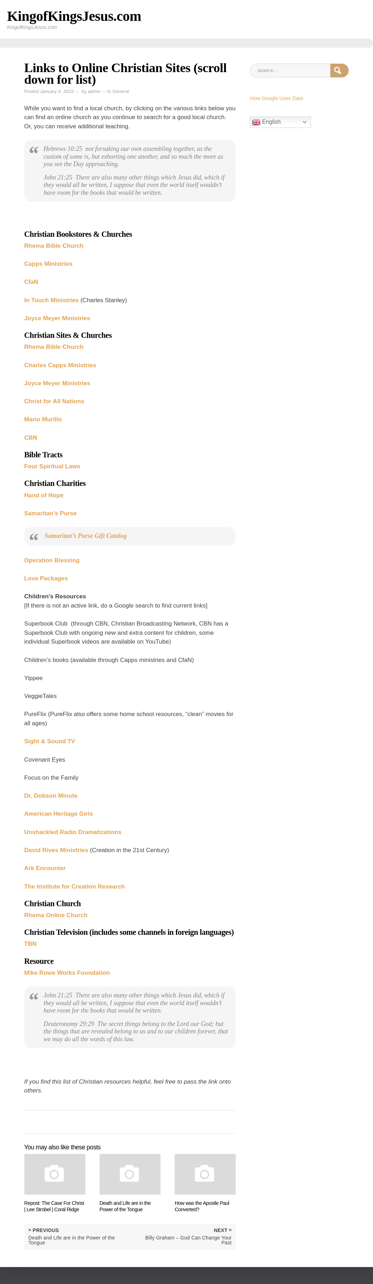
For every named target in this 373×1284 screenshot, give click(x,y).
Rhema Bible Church (54, 245)
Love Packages (46, 578)
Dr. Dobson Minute (51, 795)
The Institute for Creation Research (74, 886)
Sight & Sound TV (49, 741)
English (266, 122)
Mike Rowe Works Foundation (67, 972)
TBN (30, 943)
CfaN (31, 282)
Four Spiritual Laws (52, 466)
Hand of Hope (44, 495)
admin (94, 91)
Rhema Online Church (56, 915)
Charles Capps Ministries (60, 365)
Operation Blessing (52, 560)
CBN (30, 437)
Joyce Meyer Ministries (57, 318)
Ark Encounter (45, 868)
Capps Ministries (48, 263)
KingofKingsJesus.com (74, 16)
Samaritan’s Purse (50, 513)
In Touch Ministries (51, 300)
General (121, 91)
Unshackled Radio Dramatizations (73, 832)
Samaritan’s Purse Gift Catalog (86, 535)
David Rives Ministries (56, 850)
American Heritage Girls (58, 813)
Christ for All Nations (54, 401)
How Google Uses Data (276, 98)
